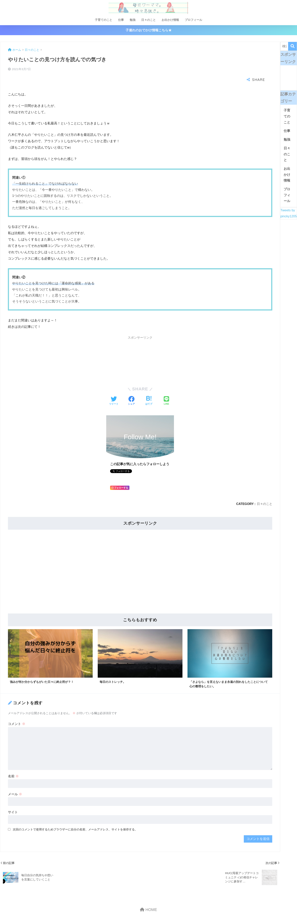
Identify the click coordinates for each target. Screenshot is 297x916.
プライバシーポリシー (159, 905)
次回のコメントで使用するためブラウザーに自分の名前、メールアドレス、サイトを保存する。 (75, 817)
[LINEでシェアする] (166, 388)
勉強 (132, 19)
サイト (13, 800)
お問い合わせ (133, 905)
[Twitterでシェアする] (113, 388)
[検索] (292, 46)
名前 (13, 764)
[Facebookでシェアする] (131, 388)
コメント (16, 712)
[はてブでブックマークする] (148, 388)
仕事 (121, 19)
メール (15, 782)
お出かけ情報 (170, 19)
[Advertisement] (124, 348)
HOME (148, 897)
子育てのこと (103, 19)
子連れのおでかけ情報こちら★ (149, 30)
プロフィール (193, 19)
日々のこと (148, 19)
